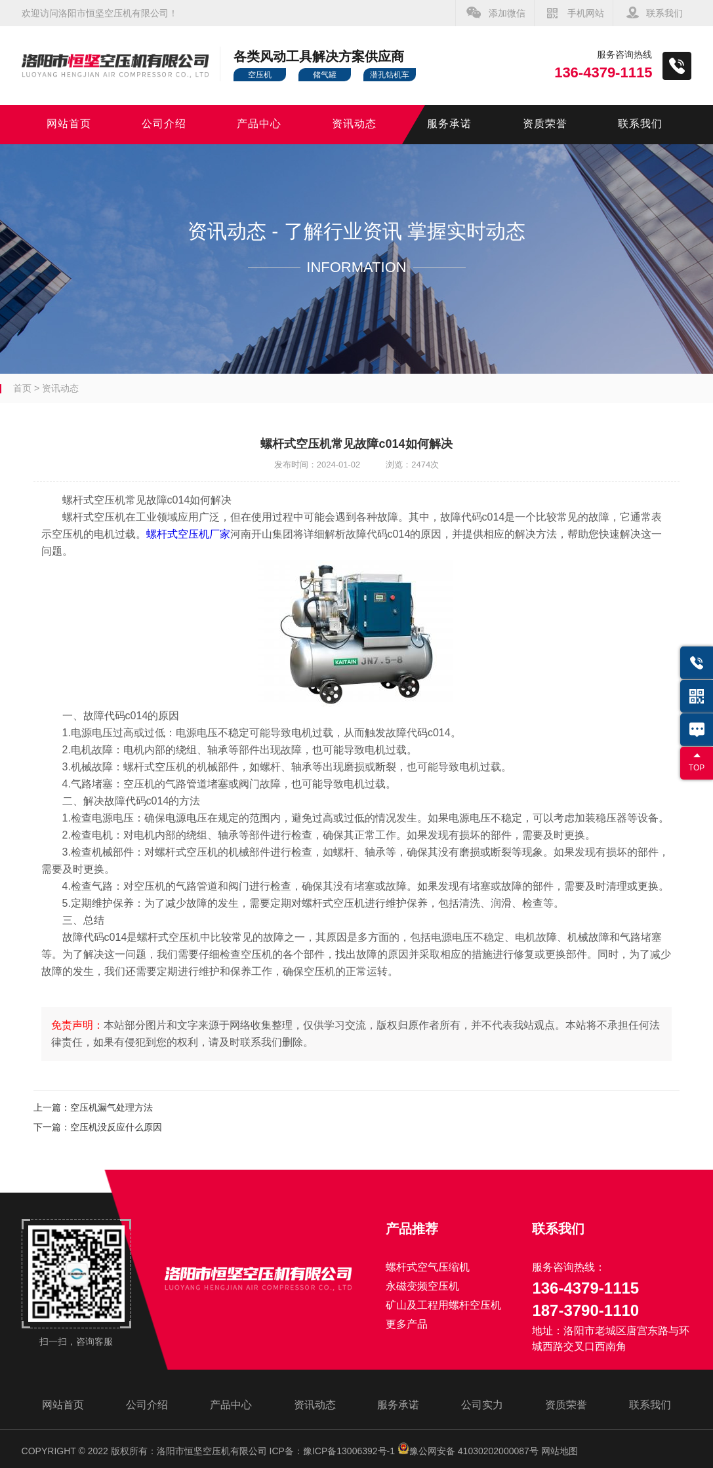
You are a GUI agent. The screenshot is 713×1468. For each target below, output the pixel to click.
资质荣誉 (545, 124)
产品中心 (259, 124)
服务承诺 (449, 124)
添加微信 (507, 13)
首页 (22, 388)
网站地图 (559, 1451)
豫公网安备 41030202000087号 (468, 1451)
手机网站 (585, 13)
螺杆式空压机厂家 (188, 534)
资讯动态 (354, 124)
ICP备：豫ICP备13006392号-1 (332, 1451)
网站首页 (69, 124)
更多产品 (407, 1324)
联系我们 (664, 13)
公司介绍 (164, 124)
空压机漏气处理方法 (111, 1107)
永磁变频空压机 (422, 1286)
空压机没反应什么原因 (116, 1127)
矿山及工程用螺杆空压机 (443, 1305)
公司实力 (482, 1404)
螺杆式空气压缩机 (428, 1267)
